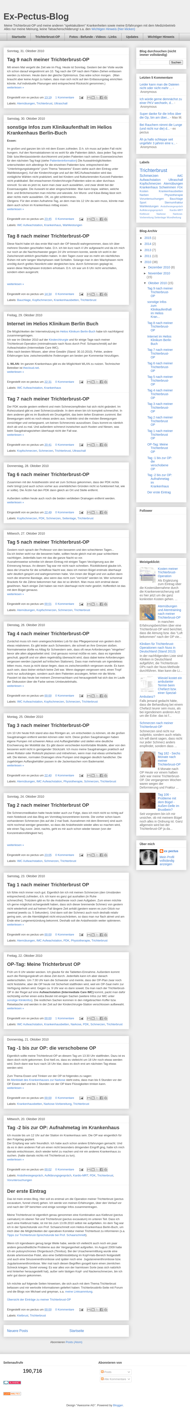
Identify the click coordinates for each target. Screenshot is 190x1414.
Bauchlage (24, 300)
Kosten (144, 191)
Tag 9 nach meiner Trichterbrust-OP (48, 59)
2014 (148, 244)
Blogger (118, 1405)
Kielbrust (22, 1315)
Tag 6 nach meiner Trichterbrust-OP (48, 474)
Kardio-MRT (80, 1175)
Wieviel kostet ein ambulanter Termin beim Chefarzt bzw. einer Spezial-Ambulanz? (161, 687)
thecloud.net (31, 367)
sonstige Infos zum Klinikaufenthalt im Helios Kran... (159, 309)
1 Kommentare (64, 97)
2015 (148, 238)
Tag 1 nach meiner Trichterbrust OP (48, 884)
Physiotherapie (72, 781)
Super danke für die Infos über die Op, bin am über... (160, 115)
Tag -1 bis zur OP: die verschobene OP (51, 1048)
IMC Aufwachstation (30, 225)
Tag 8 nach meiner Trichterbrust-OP (48, 236)
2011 (148, 256)
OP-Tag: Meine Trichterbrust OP (43, 964)
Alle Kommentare (113, 1379)
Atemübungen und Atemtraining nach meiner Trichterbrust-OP (169, 611)
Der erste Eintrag (26, 1191)
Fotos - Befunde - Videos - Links (93, 37)
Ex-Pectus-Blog (36, 16)
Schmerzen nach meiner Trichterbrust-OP (156, 724)
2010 (148, 262)
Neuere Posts (17, 1331)
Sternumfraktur (174, 202)
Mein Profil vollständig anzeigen (167, 860)
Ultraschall (61, 103)
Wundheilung (174, 217)
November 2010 (159, 273)
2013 (148, 250)
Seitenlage (69, 518)
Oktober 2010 (158, 283)
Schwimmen (167, 187)
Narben (144, 195)
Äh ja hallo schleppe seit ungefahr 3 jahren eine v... (157, 141)
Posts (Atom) (74, 1342)
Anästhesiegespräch (30, 1175)
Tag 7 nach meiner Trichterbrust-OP (48, 399)
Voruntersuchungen (19, 1180)
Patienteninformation (63, 160)
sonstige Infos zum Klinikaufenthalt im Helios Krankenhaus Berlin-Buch (59, 130)
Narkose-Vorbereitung (58, 1103)
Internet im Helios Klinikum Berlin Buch (52, 323)
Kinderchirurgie (58, 339)
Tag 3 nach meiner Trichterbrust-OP (48, 725)
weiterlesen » (15, 87)
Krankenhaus (52, 225)
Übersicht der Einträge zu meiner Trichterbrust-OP (39, 1299)
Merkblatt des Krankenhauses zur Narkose (38, 1080)
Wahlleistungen (72, 225)
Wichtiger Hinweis (161, 37)
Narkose (76, 1024)
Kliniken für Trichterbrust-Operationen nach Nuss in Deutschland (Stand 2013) (158, 647)
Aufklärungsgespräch (57, 1175)
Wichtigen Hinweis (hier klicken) (113, 29)
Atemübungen (26, 103)
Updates (132, 37)
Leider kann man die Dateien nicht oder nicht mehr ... (159, 86)
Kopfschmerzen (42, 300)
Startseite (19, 37)
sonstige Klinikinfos (19, 1000)
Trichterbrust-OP (47, 37)
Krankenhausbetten (66, 300)
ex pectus (171, 851)
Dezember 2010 (159, 267)
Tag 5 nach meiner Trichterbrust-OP (48, 542)
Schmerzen (46, 450)
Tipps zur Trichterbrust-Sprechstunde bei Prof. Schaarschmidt (46, 1235)
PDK (42, 518)
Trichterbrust (44, 103)
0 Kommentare (64, 219)
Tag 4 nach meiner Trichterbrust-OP (48, 633)
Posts (106, 1372)
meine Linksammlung (78, 1291)
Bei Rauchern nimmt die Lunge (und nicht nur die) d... (161, 126)
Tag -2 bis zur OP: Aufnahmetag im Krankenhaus (63, 1127)
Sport (143, 202)
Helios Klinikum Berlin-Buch (77, 331)
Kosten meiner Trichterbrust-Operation (168, 572)
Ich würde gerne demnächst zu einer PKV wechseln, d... (161, 101)
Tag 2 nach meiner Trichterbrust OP (48, 805)
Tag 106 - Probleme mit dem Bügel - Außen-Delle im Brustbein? (168, 802)
